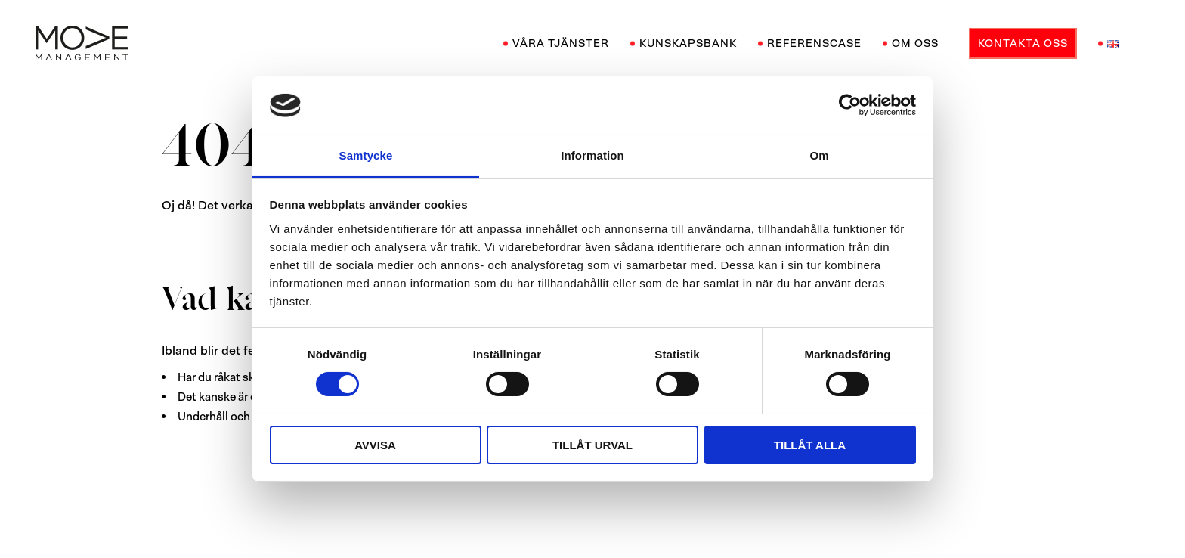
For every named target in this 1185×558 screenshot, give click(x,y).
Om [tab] (818, 155)
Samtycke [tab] (366, 155)
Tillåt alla (810, 445)
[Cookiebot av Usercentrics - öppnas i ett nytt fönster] (850, 105)
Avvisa (375, 445)
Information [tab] (592, 155)
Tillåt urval (592, 445)
